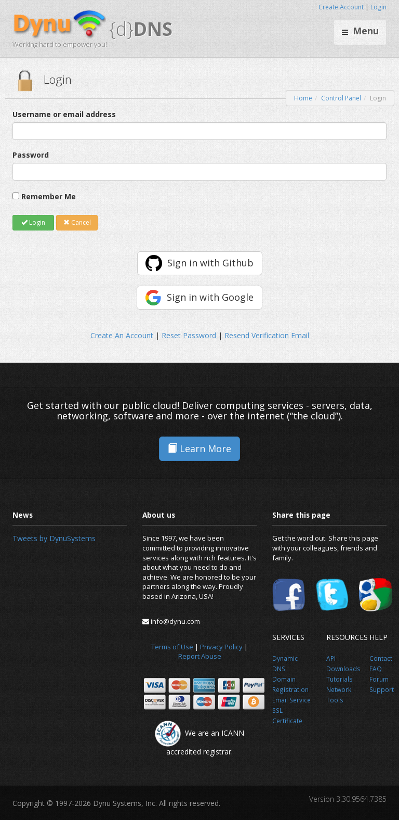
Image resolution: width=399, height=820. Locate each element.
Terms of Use (172, 646)
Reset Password (189, 335)
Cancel (77, 222)
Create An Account (121, 335)
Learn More (199, 448)
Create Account (341, 7)
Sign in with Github (210, 263)
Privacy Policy (221, 646)
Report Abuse (199, 656)
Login (378, 7)
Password (30, 155)
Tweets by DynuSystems (54, 538)
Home (303, 98)
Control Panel (341, 98)
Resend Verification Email (266, 335)
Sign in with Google (210, 297)
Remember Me (48, 196)
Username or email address (64, 114)
